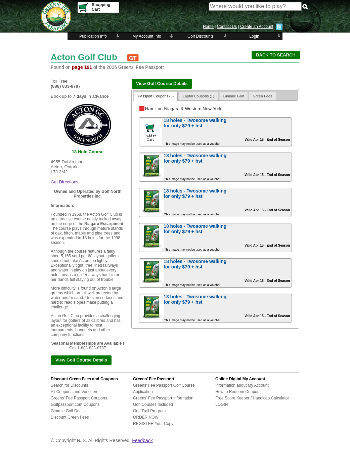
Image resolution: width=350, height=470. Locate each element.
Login (254, 36)
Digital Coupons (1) (198, 96)
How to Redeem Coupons (238, 391)
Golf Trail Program (149, 411)
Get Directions (64, 181)
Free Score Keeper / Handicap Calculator (252, 398)
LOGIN (221, 404)
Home (208, 26)
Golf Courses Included (153, 404)
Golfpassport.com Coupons (75, 404)
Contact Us (227, 26)
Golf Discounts (200, 36)
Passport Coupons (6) (156, 96)
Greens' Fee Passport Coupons (79, 398)
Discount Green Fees (70, 417)
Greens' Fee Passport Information (163, 398)
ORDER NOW (146, 417)
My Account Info (146, 36)
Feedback (142, 440)
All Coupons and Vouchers (74, 391)
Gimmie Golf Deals (68, 411)
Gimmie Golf (233, 96)
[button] (275, 54)
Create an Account (256, 26)
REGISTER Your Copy (153, 423)
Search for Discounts (69, 385)
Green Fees (262, 96)
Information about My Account (242, 385)
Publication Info (93, 36)
